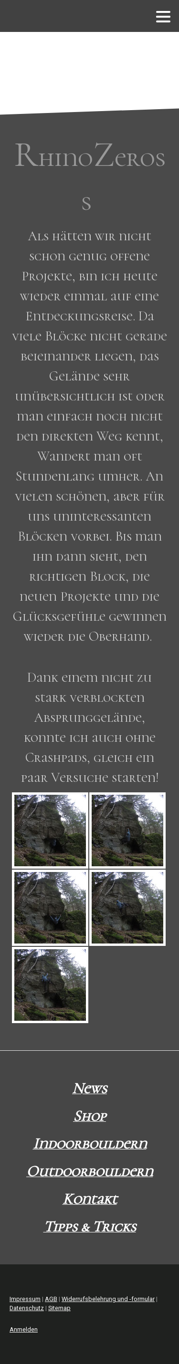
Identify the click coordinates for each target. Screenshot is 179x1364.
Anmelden (24, 1329)
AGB (51, 1298)
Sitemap (59, 1308)
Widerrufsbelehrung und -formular (108, 1298)
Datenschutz (27, 1308)
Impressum (25, 1298)
